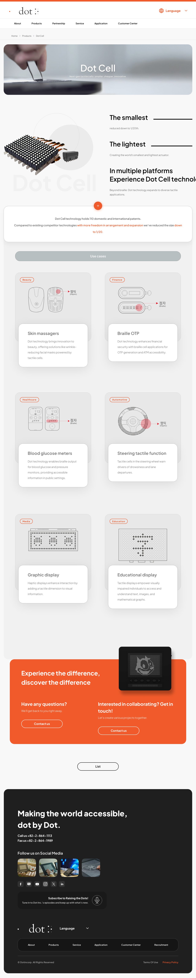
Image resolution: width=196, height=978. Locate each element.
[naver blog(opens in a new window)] (29, 884)
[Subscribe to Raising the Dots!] (97, 900)
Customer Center (127, 23)
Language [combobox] (173, 11)
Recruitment (161, 944)
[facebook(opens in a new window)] (21, 884)
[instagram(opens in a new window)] (45, 884)
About (17, 23)
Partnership (58, 23)
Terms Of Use (150, 962)
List (98, 766)
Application (100, 23)
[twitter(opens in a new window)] (54, 884)
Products (37, 23)
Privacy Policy (170, 962)
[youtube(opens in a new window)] (37, 884)
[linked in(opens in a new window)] (62, 884)
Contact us (42, 724)
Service (80, 23)
